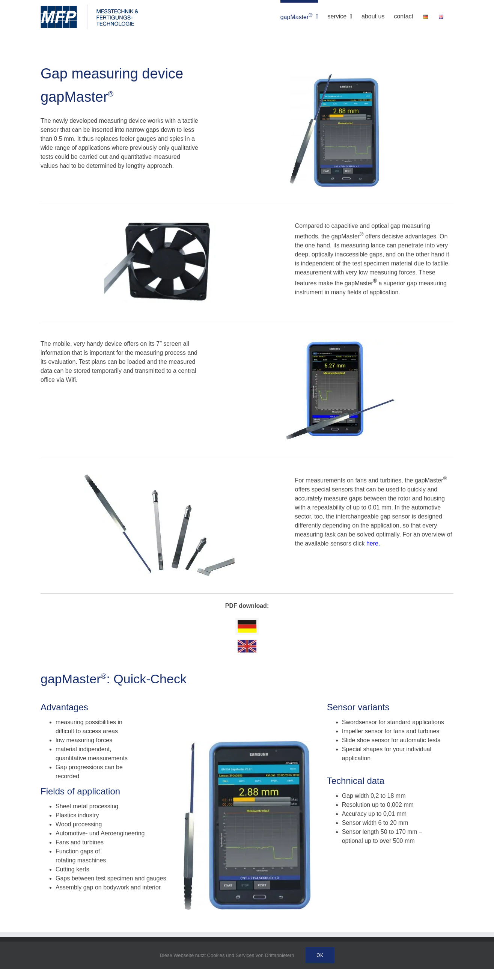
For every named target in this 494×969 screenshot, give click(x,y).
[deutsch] (247, 623)
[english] (247, 643)
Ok (320, 955)
